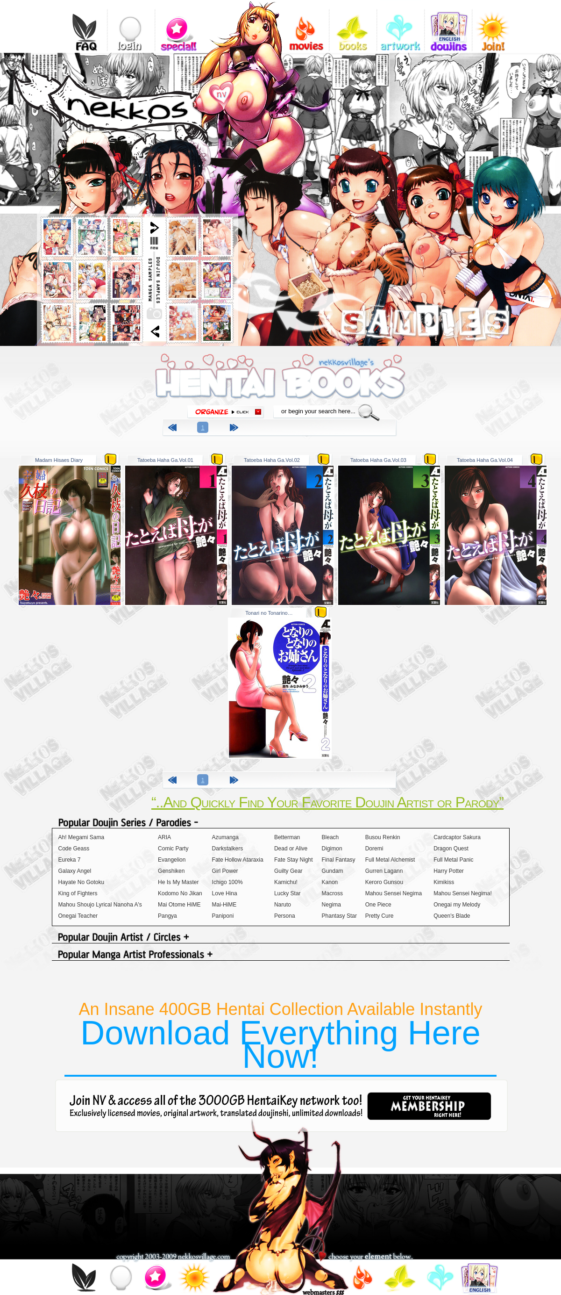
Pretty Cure (379, 916)
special (178, 25)
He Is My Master (178, 882)
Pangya (167, 916)
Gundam (332, 871)
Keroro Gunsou (384, 882)
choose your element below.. (371, 1257)
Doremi (374, 848)
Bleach (330, 837)
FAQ (83, 25)
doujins (448, 25)
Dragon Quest (451, 848)
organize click (225, 412)
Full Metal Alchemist (390, 859)
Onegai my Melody (456, 904)
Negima (331, 904)
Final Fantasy (338, 859)
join (194, 1279)
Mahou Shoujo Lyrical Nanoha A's (100, 904)
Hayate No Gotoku (81, 882)
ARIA (164, 837)
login (131, 25)
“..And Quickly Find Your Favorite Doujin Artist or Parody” (327, 802)
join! (496, 25)
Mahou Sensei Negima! (462, 893)
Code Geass (74, 848)
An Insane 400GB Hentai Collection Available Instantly (280, 1037)
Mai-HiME (224, 904)
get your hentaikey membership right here (429, 1106)
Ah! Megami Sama (81, 837)
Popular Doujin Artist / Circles (281, 938)
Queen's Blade (451, 916)
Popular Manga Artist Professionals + (281, 955)
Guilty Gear (288, 871)
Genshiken (171, 871)
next (235, 429)
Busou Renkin (382, 837)
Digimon (332, 848)
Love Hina (224, 893)
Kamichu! (286, 882)
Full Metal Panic (453, 859)
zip (110, 459)
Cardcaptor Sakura (457, 837)
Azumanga (225, 837)
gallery (400, 25)
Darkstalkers (227, 848)
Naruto (282, 904)
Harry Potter (448, 871)
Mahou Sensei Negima (393, 893)
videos (305, 25)
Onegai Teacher (78, 916)
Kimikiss (443, 882)
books (353, 25)
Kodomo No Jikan (180, 893)
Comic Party (173, 848)
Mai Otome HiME (179, 904)
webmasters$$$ (323, 1291)
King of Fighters (78, 893)
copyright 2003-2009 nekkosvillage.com (173, 1257)
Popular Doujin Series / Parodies (281, 823)
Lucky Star (287, 893)
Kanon (330, 882)
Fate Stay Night (293, 859)
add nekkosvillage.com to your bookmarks (232, 92)
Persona (284, 916)
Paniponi (223, 916)
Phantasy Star (339, 916)
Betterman (287, 837)
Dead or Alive (290, 848)
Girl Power (225, 871)
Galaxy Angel (75, 871)
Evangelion (171, 859)
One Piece (378, 904)
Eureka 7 (69, 859)
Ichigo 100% (227, 882)
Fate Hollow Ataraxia (237, 859)
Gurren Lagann (384, 871)
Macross (332, 893)
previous (173, 429)
